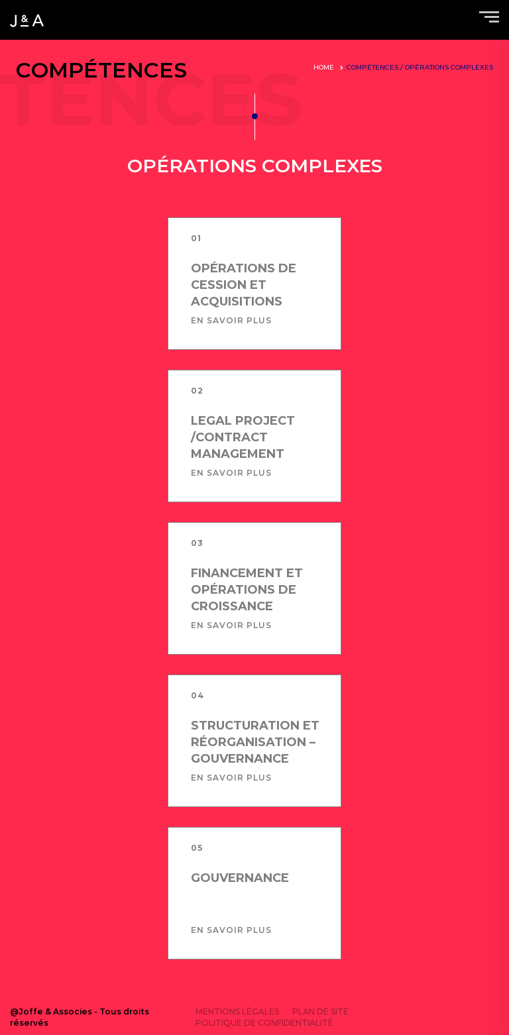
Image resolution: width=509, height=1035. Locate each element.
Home (323, 67)
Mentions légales (237, 1011)
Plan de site (320, 1011)
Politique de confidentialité (264, 1023)
